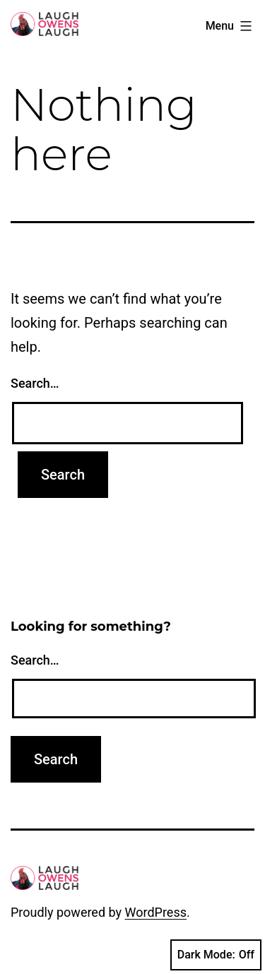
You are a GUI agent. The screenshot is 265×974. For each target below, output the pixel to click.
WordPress (156, 912)
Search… (35, 383)
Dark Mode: (215, 954)
